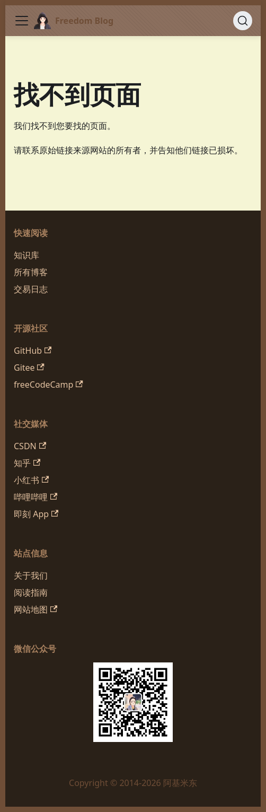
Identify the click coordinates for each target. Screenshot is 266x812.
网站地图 (35, 609)
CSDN (30, 446)
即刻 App (36, 514)
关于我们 (31, 575)
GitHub (32, 350)
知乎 (27, 463)
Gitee (29, 367)
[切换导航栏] (22, 21)
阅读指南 (31, 592)
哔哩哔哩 (35, 497)
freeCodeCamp (48, 384)
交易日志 (31, 289)
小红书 (31, 480)
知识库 (26, 255)
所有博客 (31, 272)
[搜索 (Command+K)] (242, 20)
